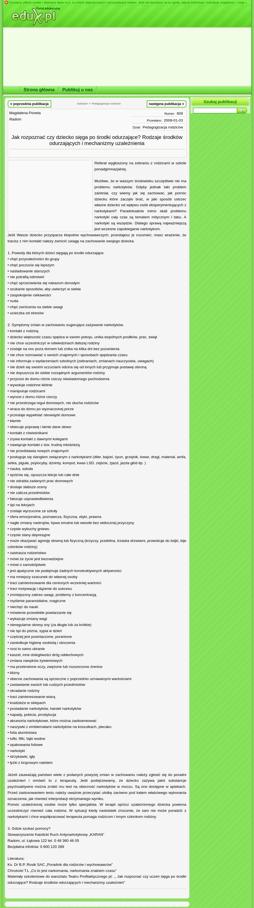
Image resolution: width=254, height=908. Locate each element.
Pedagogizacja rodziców (163, 127)
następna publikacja (166, 103)
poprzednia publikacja (29, 103)
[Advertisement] (50, 195)
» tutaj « (241, 2)
